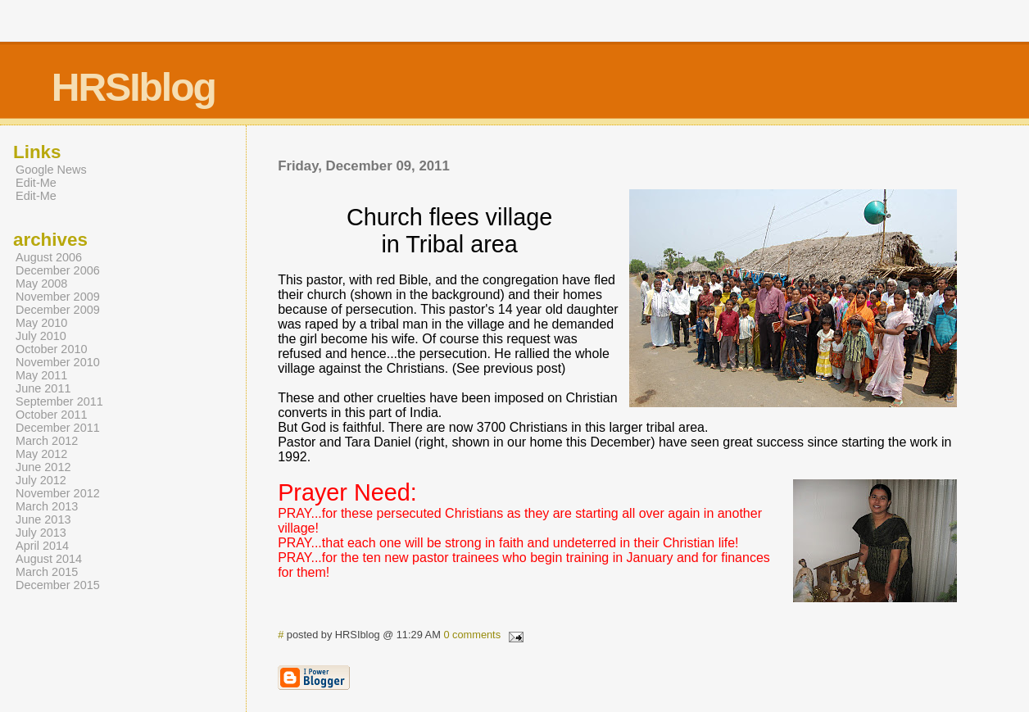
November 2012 (58, 493)
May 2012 (41, 453)
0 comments (472, 634)
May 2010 (41, 322)
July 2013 (41, 532)
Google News (51, 169)
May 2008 (41, 283)
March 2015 (47, 571)
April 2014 (42, 545)
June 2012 (43, 467)
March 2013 (47, 506)
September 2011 (59, 401)
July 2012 (41, 480)
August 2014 (49, 558)
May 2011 (41, 375)
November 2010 (58, 362)
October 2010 (52, 349)
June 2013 (43, 519)
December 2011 (58, 427)
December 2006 (58, 270)
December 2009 (58, 309)
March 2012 (47, 440)
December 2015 (58, 585)
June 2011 (43, 388)
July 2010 (41, 335)
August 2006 (49, 257)
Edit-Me (36, 182)
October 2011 (52, 414)
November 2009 (58, 296)
